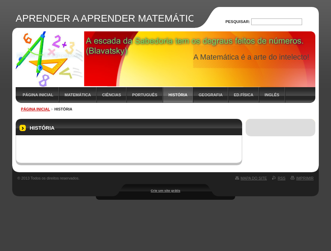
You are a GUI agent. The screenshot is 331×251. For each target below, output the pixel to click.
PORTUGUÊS (144, 95)
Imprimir (305, 178)
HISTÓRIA (177, 95)
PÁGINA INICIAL (38, 95)
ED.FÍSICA (243, 95)
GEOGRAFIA (211, 95)
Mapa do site (254, 178)
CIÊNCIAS (111, 95)
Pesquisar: (237, 22)
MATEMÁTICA (77, 95)
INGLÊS (271, 95)
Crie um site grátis (165, 190)
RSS (281, 178)
